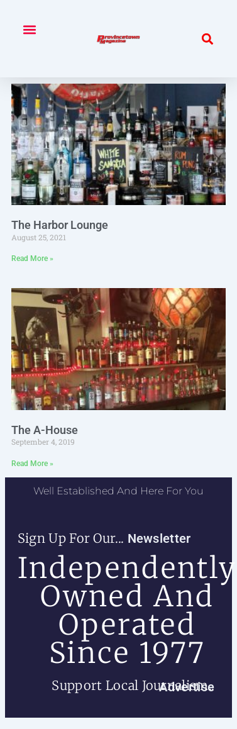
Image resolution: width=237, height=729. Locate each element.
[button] (29, 29)
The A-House (44, 430)
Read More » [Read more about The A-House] (32, 463)
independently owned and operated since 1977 (127, 610)
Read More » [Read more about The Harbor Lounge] (32, 258)
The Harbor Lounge (59, 224)
